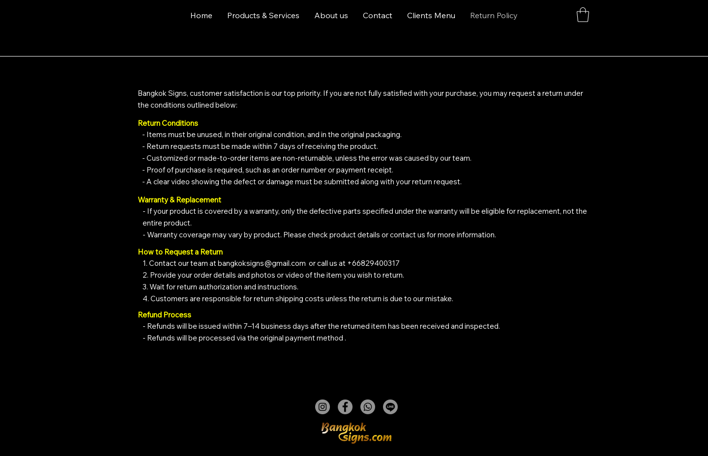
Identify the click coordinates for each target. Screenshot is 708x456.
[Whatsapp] (367, 406)
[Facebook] (345, 406)
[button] (583, 14)
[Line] (390, 406)
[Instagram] (322, 406)
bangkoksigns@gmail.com (262, 263)
